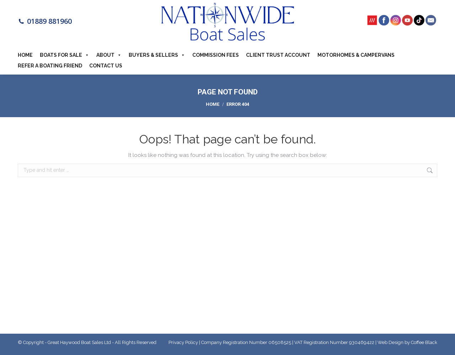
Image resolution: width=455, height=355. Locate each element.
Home (25, 55)
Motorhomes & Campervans (356, 55)
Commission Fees (215, 55)
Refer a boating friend (50, 66)
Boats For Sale (64, 55)
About (109, 55)
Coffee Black (424, 342)
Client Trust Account (278, 55)
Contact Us (105, 66)
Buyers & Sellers (157, 55)
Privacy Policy (183, 342)
